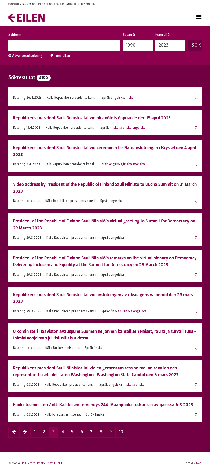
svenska (125, 127)
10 (121, 432)
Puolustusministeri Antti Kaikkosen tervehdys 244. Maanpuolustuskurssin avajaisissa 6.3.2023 (103, 404)
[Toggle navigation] (199, 17)
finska (129, 97)
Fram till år (163, 35)
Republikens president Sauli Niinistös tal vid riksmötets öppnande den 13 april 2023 (92, 118)
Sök (197, 45)
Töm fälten (60, 56)
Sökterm (14, 35)
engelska (117, 97)
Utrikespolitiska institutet (42, 463)
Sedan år (129, 35)
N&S (199, 463)
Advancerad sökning (25, 56)
